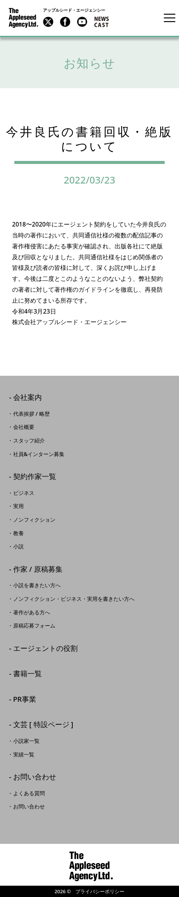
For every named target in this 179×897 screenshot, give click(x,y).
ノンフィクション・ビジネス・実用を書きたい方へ (74, 598)
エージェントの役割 (45, 649)
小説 (18, 546)
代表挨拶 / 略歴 (31, 413)
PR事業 (24, 700)
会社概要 (23, 427)
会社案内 (27, 398)
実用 (18, 506)
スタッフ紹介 (29, 440)
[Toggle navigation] (169, 17)
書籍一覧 (27, 674)
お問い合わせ (34, 777)
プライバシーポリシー (99, 891)
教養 (18, 533)
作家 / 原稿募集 (38, 570)
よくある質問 (29, 793)
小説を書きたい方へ (37, 585)
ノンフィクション (34, 519)
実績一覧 (23, 754)
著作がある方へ (31, 612)
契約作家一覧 (34, 477)
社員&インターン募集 (39, 454)
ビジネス (23, 493)
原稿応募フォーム (34, 625)
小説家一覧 (26, 741)
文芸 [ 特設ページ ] (43, 725)
